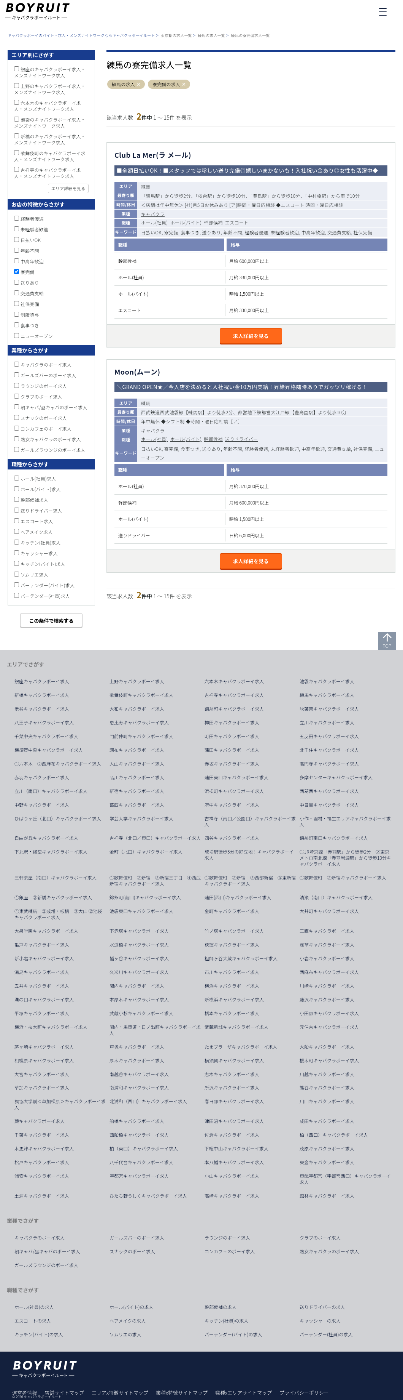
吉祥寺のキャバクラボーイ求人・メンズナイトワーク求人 (47, 173)
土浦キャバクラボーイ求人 (41, 1196)
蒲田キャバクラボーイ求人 (232, 750)
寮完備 (28, 272)
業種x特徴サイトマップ (182, 1392)
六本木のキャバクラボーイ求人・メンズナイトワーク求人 (47, 105)
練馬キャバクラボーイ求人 (327, 695)
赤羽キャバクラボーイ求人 (41, 777)
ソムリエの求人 (125, 1334)
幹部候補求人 (34, 500)
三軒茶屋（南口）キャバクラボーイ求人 (55, 878)
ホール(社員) (154, 222)
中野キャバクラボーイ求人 (41, 805)
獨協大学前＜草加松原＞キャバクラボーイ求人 (60, 1104)
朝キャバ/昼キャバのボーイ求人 (54, 407)
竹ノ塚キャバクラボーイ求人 (234, 931)
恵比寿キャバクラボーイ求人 (139, 722)
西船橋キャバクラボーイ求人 (139, 1135)
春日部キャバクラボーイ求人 (234, 1101)
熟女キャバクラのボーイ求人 (51, 439)
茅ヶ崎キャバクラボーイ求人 (44, 1047)
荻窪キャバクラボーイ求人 (232, 945)
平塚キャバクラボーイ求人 (41, 1013)
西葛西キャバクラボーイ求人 (329, 791)
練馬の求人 (123, 84)
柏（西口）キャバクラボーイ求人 (334, 1135)
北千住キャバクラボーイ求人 (329, 750)
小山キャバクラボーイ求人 (232, 1176)
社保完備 (30, 304)
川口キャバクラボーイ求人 (327, 1101)
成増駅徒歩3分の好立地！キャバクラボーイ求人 (249, 855)
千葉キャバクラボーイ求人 (41, 1135)
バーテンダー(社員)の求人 (326, 1334)
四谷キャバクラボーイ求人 (232, 838)
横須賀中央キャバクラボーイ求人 (48, 750)
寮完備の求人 (166, 84)
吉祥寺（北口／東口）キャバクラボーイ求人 (155, 838)
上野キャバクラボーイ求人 (136, 681)
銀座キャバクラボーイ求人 (41, 681)
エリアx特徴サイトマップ (120, 1392)
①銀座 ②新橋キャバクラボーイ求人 (53, 897)
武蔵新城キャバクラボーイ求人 (236, 1027)
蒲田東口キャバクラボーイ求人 (236, 777)
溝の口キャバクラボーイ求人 (44, 999)
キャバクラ (153, 214)
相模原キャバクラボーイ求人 (44, 1060)
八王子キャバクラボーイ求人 (44, 722)
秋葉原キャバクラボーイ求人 (329, 709)
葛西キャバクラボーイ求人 (136, 805)
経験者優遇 (32, 218)
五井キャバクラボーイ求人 (41, 986)
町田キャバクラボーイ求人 (232, 736)
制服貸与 (30, 314)
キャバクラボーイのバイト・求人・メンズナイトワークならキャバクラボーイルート (81, 35)
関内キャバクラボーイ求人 (136, 986)
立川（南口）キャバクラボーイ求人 (50, 791)
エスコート (237, 222)
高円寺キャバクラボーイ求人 (329, 764)
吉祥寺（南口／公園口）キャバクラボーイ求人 (250, 821)
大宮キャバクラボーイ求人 (41, 1074)
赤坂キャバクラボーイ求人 (232, 764)
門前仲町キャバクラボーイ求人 (141, 736)
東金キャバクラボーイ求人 (327, 1162)
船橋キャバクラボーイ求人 (136, 1121)
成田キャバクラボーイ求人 (327, 1121)
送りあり (30, 282)
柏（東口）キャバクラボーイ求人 (143, 1148)
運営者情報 (24, 1392)
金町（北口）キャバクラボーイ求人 (145, 852)
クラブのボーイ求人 (41, 396)
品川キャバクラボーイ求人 (136, 777)
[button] (138, 84)
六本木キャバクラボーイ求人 (234, 681)
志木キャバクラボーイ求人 (232, 1074)
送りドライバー (241, 439)
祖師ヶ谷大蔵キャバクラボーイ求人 (241, 958)
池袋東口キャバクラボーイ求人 (141, 911)
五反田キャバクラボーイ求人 (329, 736)
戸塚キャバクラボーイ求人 (136, 1047)
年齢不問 (30, 250)
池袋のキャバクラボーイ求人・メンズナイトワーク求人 (50, 122)
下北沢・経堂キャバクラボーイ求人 (50, 852)
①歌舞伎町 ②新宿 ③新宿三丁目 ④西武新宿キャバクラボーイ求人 (155, 881)
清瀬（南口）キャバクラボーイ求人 (336, 897)
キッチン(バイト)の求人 (38, 1334)
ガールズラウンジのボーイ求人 (53, 450)
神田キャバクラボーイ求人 (232, 722)
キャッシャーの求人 (320, 1321)
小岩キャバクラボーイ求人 (327, 958)
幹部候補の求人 (220, 1307)
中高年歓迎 (32, 261)
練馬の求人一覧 (211, 35)
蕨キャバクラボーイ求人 (39, 1121)
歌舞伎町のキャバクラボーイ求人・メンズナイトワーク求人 (50, 156)
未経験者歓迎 (34, 229)
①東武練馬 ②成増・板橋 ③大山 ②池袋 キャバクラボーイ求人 (60, 914)
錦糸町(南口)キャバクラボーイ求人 (145, 897)
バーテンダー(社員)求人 (45, 596)
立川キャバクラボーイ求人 (327, 722)
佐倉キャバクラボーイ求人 (232, 1135)
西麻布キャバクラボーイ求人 (329, 972)
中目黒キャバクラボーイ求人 (329, 805)
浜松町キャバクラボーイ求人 (234, 791)
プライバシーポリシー (304, 1392)
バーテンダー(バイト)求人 (48, 585)
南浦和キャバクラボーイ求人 (139, 1087)
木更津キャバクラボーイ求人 (44, 1148)
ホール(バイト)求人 (41, 489)
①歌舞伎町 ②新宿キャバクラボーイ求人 (343, 878)
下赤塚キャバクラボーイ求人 (139, 931)
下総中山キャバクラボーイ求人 (236, 1148)
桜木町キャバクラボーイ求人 (329, 1060)
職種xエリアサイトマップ (243, 1392)
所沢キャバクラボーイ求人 (232, 1087)
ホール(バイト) (186, 222)
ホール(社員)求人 (38, 478)
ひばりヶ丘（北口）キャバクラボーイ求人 (57, 818)
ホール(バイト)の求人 (131, 1307)
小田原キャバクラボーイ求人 (329, 1013)
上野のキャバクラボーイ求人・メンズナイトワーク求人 (50, 89)
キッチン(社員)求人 (41, 542)
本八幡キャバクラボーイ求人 (234, 1162)
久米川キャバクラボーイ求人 (139, 972)
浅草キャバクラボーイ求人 (327, 945)
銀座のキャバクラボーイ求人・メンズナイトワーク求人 (50, 72)
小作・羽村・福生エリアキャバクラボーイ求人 (345, 821)
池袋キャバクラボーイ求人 (327, 681)
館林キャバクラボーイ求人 (327, 1196)
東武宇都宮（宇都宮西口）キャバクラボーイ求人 (345, 1179)
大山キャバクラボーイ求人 (136, 764)
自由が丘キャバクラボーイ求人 (46, 838)
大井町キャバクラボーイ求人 (329, 911)
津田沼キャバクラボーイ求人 (234, 1121)
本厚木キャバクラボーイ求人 (139, 999)
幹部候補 (213, 222)
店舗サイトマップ (64, 1392)
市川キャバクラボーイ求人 (232, 972)
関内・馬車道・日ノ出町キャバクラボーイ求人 (155, 1030)
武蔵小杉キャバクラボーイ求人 (141, 1013)
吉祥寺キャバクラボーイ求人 (234, 695)
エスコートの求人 (32, 1321)
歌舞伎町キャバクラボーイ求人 (141, 695)
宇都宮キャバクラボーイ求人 (139, 1176)
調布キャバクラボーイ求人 (136, 750)
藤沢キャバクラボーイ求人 (327, 999)
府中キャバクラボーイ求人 (232, 805)
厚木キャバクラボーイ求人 (136, 1060)
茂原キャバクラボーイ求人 (327, 1148)
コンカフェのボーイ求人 (46, 428)
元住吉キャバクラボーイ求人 (329, 1027)
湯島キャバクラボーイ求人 (41, 972)
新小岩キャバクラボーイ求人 (44, 958)
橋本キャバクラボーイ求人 (232, 1013)
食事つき (30, 325)
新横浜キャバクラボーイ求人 (234, 999)
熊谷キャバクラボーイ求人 (327, 1087)
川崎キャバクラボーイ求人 (327, 986)
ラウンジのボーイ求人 (44, 386)
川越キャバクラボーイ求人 (327, 1074)
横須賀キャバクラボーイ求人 (234, 1060)
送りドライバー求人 (41, 510)
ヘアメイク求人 (37, 532)
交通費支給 (32, 293)
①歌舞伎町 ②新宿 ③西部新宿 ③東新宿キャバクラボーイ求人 (250, 881)
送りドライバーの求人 (322, 1307)
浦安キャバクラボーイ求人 (41, 1176)
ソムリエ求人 (34, 574)
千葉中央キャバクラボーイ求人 (46, 736)
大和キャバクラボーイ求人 (136, 709)
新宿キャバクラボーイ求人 (136, 791)
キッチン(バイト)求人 (43, 564)
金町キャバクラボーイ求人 (232, 911)
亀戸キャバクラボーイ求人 (41, 945)
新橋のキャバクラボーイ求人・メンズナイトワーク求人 (50, 139)
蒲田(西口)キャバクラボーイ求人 (238, 897)
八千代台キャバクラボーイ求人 (141, 1162)
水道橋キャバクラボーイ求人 (139, 945)
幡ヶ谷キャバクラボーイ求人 (139, 958)
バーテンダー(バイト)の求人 (233, 1334)
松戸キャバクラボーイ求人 (41, 1162)
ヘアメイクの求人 (127, 1321)
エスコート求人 (37, 521)
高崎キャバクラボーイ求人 (232, 1196)
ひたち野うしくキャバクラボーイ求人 (148, 1196)
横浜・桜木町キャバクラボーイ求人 (50, 1027)
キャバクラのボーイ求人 (46, 364)
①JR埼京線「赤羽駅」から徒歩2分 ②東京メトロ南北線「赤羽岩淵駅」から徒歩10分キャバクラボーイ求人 (345, 858)
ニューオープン (37, 336)
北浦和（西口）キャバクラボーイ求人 (148, 1101)
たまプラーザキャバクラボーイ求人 (241, 1047)
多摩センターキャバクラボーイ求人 (336, 777)
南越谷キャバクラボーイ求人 (139, 1074)
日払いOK (31, 240)
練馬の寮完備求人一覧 (250, 35)
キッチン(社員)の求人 (227, 1321)
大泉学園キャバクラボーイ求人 (46, 931)
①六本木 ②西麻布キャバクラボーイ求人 (57, 764)
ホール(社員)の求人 (34, 1307)
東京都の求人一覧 (176, 35)
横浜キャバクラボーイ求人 (232, 986)
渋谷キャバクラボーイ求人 (41, 709)
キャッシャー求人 (39, 553)
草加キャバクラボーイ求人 (41, 1087)
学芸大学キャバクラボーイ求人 (141, 818)
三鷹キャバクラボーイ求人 (327, 931)
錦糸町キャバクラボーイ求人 (234, 709)
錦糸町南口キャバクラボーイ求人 (334, 838)
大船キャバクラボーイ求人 (327, 1047)
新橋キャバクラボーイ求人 (41, 695)
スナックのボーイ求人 (44, 418)
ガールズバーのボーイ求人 (48, 375)
